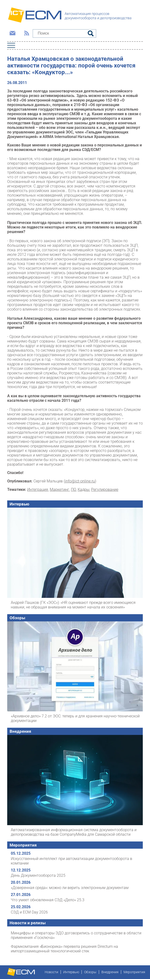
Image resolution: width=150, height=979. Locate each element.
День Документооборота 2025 (38, 875)
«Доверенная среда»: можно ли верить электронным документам (70, 887)
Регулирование (104, 489)
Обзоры (17, 617)
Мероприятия (23, 845)
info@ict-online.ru (80, 481)
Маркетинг (59, 489)
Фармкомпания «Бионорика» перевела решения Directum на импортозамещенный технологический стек (64, 948)
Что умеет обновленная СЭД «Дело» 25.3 (47, 900)
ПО (73, 489)
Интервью (19, 504)
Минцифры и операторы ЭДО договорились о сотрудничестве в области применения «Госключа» (76, 935)
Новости (51, 972)
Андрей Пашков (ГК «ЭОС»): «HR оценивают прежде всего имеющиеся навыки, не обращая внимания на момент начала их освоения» (73, 604)
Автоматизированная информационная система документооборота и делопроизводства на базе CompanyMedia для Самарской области (74, 832)
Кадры (83, 489)
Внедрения (20, 731)
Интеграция (37, 489)
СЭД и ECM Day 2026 (29, 912)
